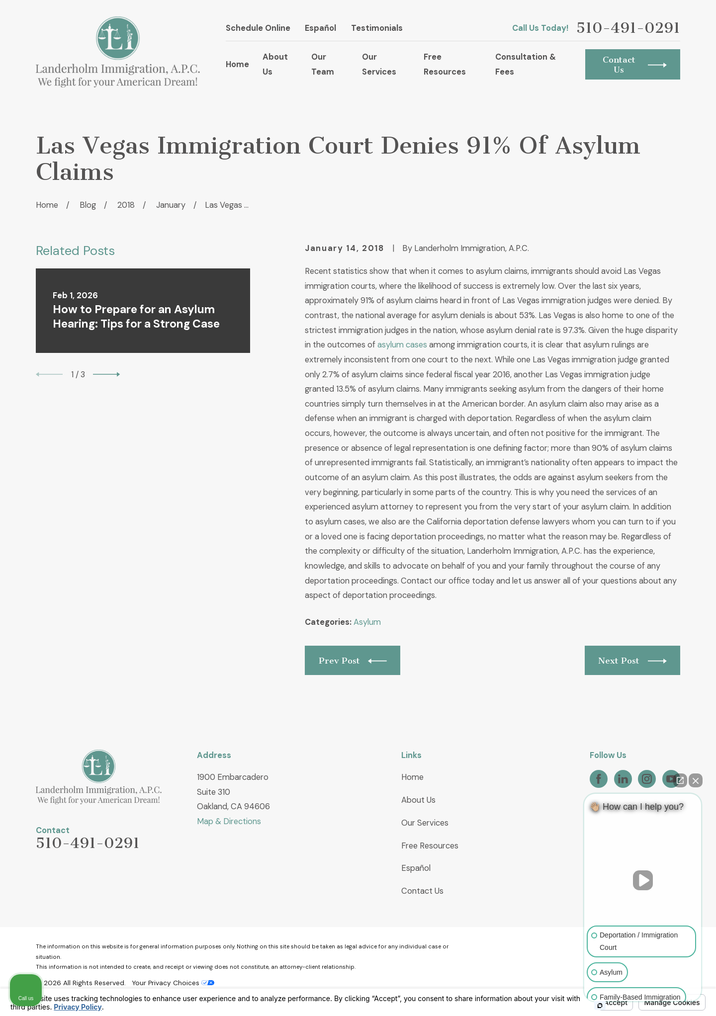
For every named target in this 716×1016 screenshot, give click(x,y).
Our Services (424, 823)
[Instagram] (647, 779)
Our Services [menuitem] (379, 64)
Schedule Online (258, 28)
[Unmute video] (643, 880)
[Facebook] (599, 779)
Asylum (367, 622)
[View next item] (106, 374)
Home (412, 777)
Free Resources (429, 846)
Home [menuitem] (237, 64)
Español (320, 28)
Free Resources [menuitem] (445, 64)
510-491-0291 (628, 28)
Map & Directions (229, 821)
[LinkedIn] (623, 779)
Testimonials (377, 28)
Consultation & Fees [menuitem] (525, 64)
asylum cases (402, 344)
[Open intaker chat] (600, 1005)
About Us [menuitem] (275, 64)
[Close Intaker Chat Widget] (696, 780)
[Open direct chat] (680, 780)
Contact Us (422, 891)
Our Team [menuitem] (322, 64)
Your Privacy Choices (173, 982)
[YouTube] (671, 779)
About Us (418, 800)
